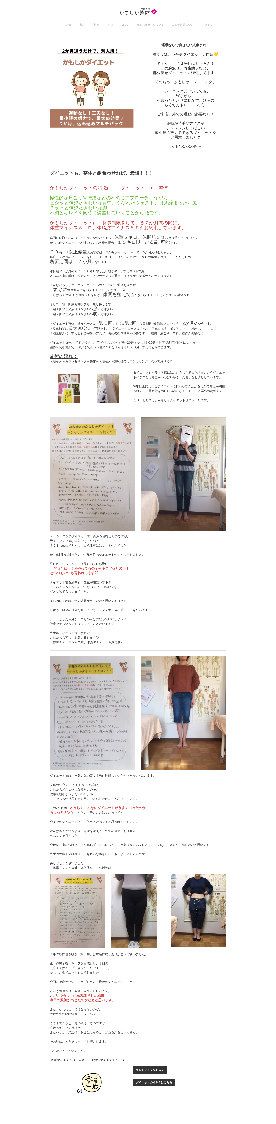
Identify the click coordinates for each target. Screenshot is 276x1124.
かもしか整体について (150, 24)
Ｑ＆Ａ (209, 24)
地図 (110, 24)
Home (68, 24)
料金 (96, 24)
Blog (125, 24)
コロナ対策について (184, 24)
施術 (82, 24)
